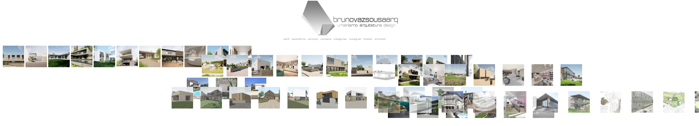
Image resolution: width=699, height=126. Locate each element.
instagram (355, 39)
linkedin (367, 39)
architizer (380, 39)
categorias (340, 39)
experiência (298, 39)
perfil (286, 39)
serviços (313, 39)
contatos (325, 39)
